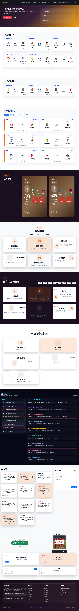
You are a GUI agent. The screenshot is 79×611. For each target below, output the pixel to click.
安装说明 (44, 573)
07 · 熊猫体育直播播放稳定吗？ (10, 424)
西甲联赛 (46, 599)
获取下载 (7, 562)
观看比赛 (35, 198)
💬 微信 (13, 598)
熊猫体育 (5, 3)
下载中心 (44, 2)
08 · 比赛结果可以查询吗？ (9, 427)
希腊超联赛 (46, 601)
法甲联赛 (46, 592)
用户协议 (37, 607)
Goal (61, 594)
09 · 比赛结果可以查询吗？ (9, 431)
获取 (36, 569)
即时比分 (39, 2)
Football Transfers (64, 588)
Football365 (63, 592)
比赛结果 (34, 2)
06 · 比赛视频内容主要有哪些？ (10, 420)
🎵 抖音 (17, 598)
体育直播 (73, 2)
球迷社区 (28, 2)
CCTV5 (35, 201)
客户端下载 (7, 17)
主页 (64, 2)
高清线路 (41, 198)
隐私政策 (33, 607)
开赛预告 (49, 2)
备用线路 (41, 201)
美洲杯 (45, 588)
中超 (16, 115)
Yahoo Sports (63, 590)
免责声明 (42, 607)
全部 (6, 115)
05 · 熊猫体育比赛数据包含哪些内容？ (11, 417)
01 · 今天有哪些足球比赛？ (9, 402)
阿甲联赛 (46, 590)
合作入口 (16, 17)
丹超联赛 (46, 597)
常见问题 (68, 2)
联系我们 (46, 607)
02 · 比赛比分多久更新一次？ (9, 406)
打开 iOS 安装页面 (59, 551)
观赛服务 (23, 2)
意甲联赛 (46, 594)
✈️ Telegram (7, 598)
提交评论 (74, 487)
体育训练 (60, 2)
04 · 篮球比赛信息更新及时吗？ (10, 413)
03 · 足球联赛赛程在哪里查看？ (10, 409)
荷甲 (27, 115)
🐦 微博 (21, 598)
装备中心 (55, 2)
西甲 (11, 115)
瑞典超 (21, 115)
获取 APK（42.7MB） (20, 543)
